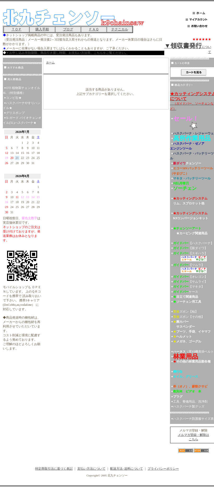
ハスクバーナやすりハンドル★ (21, 105)
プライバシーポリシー (163, 468)
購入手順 (42, 29)
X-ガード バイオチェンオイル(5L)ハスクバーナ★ (22, 120)
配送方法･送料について (126, 468)
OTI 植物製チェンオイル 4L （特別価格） (21, 90)
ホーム (50, 62)
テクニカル (119, 29)
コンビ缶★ (14, 98)
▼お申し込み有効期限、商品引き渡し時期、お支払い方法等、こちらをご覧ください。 (67, 53)
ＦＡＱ (94, 29)
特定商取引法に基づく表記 (54, 468)
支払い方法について (91, 468)
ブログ (68, 29)
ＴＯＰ (16, 29)
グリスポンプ (15, 113)
